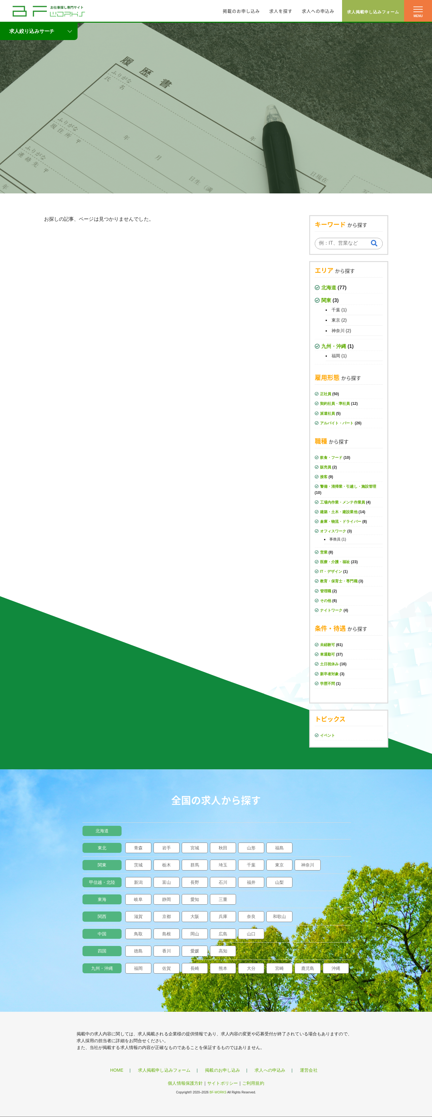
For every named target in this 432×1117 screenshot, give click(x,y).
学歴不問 (327, 683)
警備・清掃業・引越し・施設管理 (348, 486)
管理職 (325, 591)
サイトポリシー (222, 1083)
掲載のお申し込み (241, 11)
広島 (223, 933)
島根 (166, 933)
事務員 (335, 539)
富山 (166, 882)
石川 (223, 882)
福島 (279, 847)
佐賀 (166, 968)
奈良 (251, 916)
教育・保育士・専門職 (339, 581)
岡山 (194, 933)
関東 (326, 300)
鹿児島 (307, 968)
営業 (323, 552)
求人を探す (280, 11)
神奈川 (338, 330)
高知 (223, 950)
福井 (251, 882)
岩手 (166, 847)
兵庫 (223, 916)
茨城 (138, 864)
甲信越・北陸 (102, 882)
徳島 (138, 950)
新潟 (138, 882)
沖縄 (336, 968)
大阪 (194, 916)
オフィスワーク (333, 531)
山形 (251, 847)
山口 (251, 933)
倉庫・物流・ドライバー (340, 521)
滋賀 (138, 916)
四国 (102, 950)
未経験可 (327, 645)
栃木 (166, 864)
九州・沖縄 (333, 346)
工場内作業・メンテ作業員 (342, 502)
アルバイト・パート (337, 423)
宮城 (194, 847)
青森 (138, 847)
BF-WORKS (218, 1092)
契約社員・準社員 (335, 403)
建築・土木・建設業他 (339, 512)
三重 (223, 899)
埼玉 (223, 864)
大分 (251, 968)
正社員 (325, 394)
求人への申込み (318, 11)
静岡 (166, 899)
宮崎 (279, 968)
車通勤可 (327, 654)
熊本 (223, 968)
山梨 (279, 882)
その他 (325, 601)
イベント (327, 735)
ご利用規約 (253, 1083)
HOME (116, 1070)
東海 (102, 899)
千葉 (336, 309)
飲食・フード (331, 457)
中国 (102, 933)
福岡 (336, 355)
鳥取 (138, 933)
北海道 (328, 287)
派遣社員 (327, 413)
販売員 (325, 467)
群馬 (194, 864)
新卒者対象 (329, 674)
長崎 (194, 968)
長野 (194, 882)
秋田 (223, 847)
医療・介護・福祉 (335, 562)
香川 (166, 950)
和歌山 (279, 916)
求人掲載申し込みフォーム (373, 12)
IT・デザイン (331, 571)
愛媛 (194, 950)
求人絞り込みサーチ (31, 31)
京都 (166, 916)
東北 (102, 847)
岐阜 (138, 899)
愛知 (194, 899)
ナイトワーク (331, 610)
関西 (102, 916)
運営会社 (308, 1070)
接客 (323, 477)
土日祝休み (329, 664)
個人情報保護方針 (185, 1083)
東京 (336, 320)
